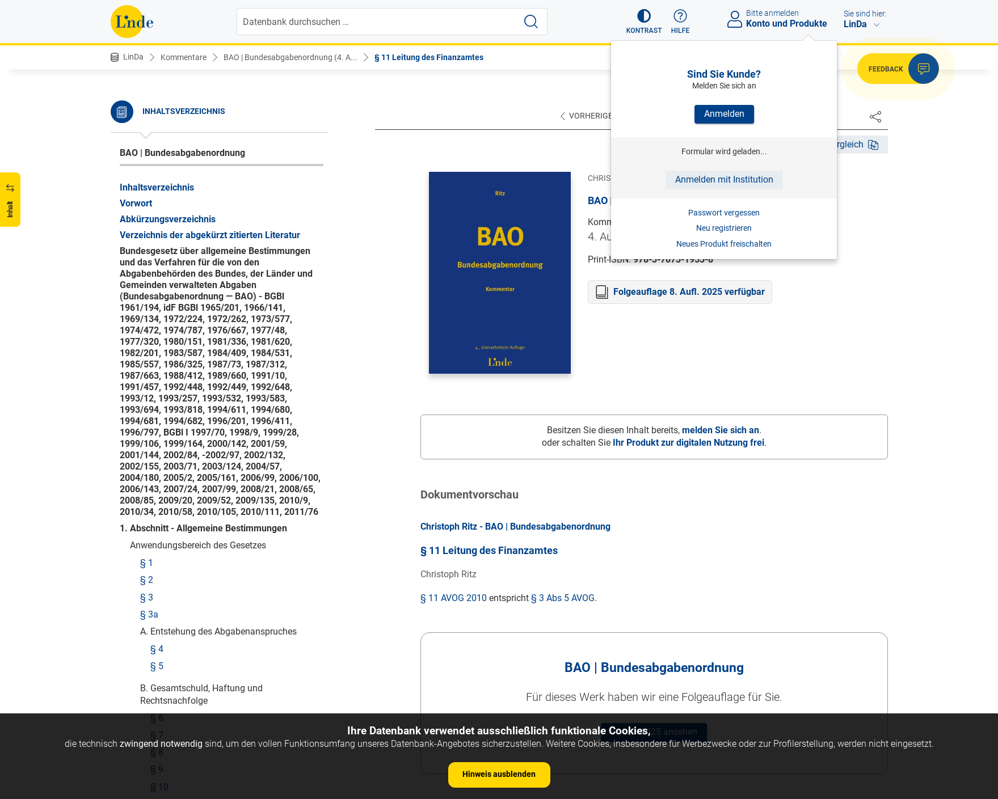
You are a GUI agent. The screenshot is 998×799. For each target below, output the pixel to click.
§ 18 (159, 371)
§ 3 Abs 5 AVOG (563, 598)
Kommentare (184, 57)
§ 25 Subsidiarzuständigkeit (206, 526)
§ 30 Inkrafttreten (164, 690)
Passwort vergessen (724, 212)
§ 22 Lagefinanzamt (190, 474)
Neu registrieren (724, 227)
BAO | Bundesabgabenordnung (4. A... (290, 57)
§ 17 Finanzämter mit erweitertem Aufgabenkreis (217, 347)
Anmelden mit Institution (724, 179)
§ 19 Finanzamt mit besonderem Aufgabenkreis (215, 394)
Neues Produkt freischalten (724, 243)
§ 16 (159, 324)
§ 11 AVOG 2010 (453, 598)
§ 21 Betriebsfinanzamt (197, 457)
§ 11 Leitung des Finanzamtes (428, 57)
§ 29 (149, 638)
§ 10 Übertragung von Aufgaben (204, 156)
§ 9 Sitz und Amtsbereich (190, 138)
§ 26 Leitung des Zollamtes (195, 565)
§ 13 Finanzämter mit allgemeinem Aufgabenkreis (220, 253)
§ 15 (159, 306)
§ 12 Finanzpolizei (177, 212)
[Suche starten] (531, 21)
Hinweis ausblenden (499, 774)
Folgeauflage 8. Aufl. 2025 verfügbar (689, 291)
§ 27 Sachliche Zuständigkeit (198, 582)
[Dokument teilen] (875, 116)
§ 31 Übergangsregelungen (184, 707)
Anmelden (724, 113)
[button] (644, 21)
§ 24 (159, 509)
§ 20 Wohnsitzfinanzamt (199, 439)
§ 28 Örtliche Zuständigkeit (194, 599)
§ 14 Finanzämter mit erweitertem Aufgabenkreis (217, 282)
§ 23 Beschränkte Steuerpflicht (211, 492)
